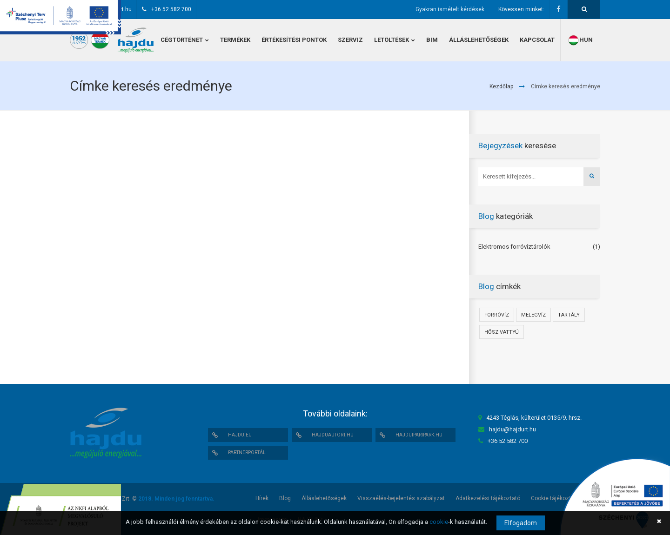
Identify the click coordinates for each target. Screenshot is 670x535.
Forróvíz (496, 315)
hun (580, 40)
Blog (285, 498)
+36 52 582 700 (171, 9)
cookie (438, 521)
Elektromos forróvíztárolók (514, 246)
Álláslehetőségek (324, 498)
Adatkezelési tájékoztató (488, 498)
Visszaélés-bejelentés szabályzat (401, 498)
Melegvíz (533, 315)
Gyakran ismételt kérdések (449, 9)
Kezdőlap (501, 86)
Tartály (569, 315)
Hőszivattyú (501, 332)
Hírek (261, 498)
